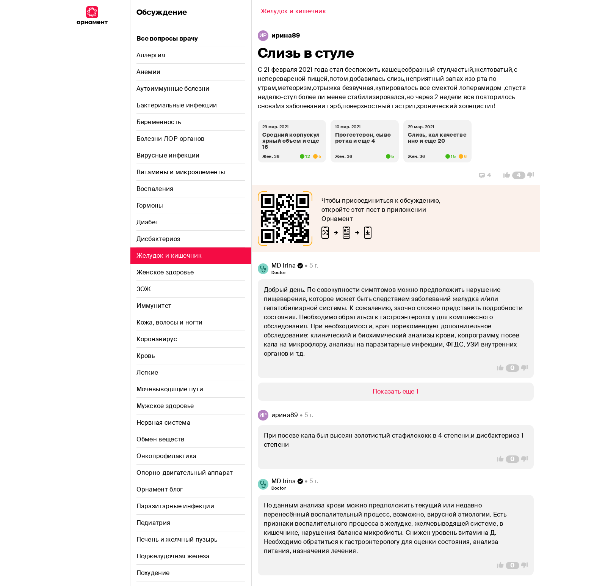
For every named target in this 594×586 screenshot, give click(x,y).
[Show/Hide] (396, 392)
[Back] (293, 12)
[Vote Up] (504, 175)
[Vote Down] (532, 175)
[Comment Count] (518, 175)
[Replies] (485, 175)
